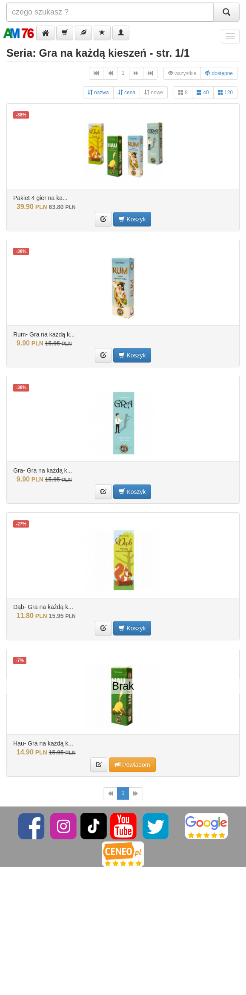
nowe (153, 92)
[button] (45, 33)
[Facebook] (32, 826)
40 (203, 92)
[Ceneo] (123, 854)
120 (225, 92)
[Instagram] (64, 826)
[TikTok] (93, 826)
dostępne (219, 73)
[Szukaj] (226, 12)
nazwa (98, 92)
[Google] (206, 826)
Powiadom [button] (132, 764)
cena (126, 92)
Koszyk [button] (132, 219)
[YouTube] (124, 826)
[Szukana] (109, 12)
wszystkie (182, 73)
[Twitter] (156, 826)
